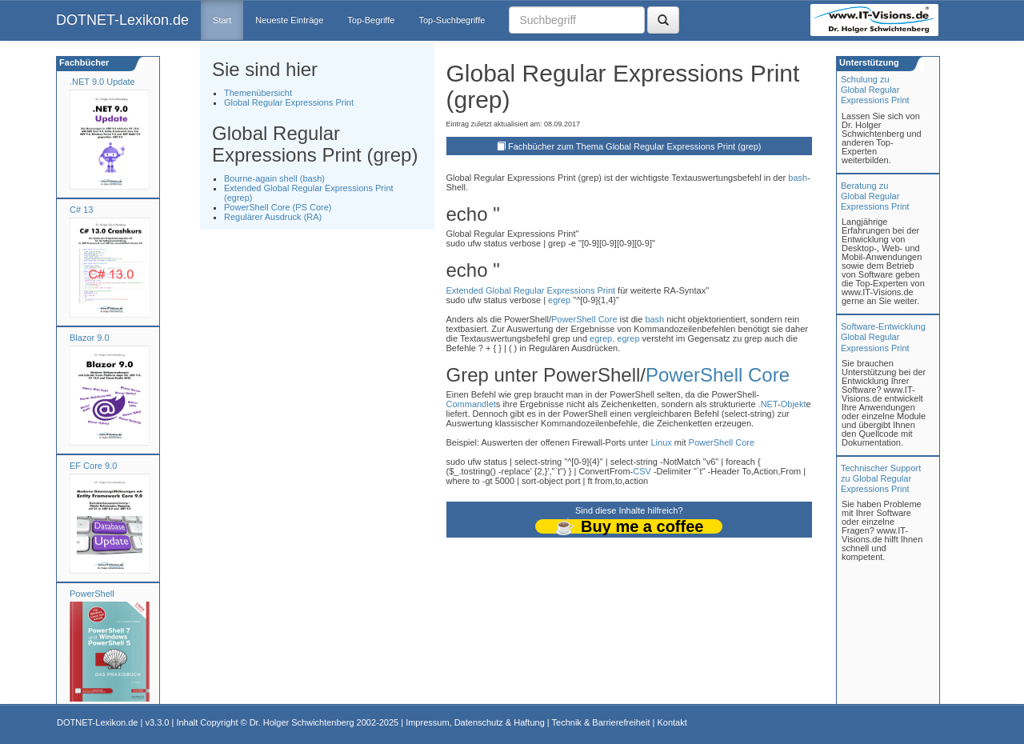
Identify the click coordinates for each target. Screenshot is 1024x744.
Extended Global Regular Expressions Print (531, 290)
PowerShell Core (584, 319)
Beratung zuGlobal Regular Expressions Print (875, 196)
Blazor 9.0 (90, 337)
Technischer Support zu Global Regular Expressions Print (881, 478)
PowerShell (92, 593)
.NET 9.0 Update (102, 81)
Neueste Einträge (289, 20)
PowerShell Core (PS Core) (278, 207)
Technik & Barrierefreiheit (601, 722)
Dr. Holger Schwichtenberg (302, 722)
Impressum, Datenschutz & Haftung (475, 722)
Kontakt (671, 722)
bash (797, 177)
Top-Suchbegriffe (451, 20)
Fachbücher (83, 62)
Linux (660, 442)
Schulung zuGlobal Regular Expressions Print (875, 89)
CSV (642, 471)
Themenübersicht (258, 93)
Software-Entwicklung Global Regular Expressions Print (883, 337)
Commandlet (471, 404)
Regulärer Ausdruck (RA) (273, 217)
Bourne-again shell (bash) (274, 178)
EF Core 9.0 (93, 465)
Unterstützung (868, 62)
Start (222, 20)
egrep (559, 300)
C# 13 (81, 209)
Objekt (793, 404)
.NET (768, 404)
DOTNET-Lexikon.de (122, 20)
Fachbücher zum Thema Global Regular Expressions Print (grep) (635, 146)
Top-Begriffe (370, 20)
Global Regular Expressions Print (289, 102)
